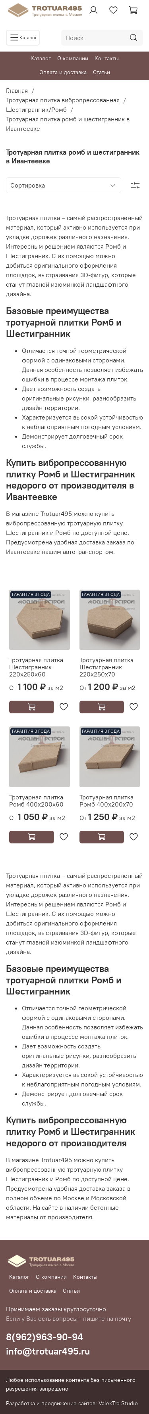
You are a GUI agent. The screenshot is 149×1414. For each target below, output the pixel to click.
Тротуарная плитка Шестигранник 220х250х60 (36, 667)
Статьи (101, 72)
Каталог (41, 58)
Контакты (107, 58)
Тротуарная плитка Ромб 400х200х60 (36, 800)
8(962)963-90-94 (44, 1337)
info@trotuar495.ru (48, 1351)
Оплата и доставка (63, 72)
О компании (72, 58)
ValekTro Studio (118, 1403)
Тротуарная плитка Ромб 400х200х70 (106, 800)
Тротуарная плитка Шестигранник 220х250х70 (106, 667)
